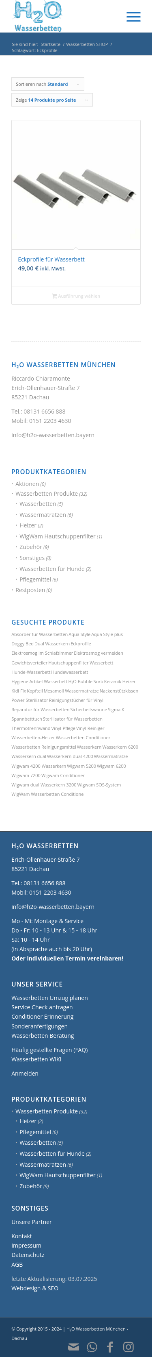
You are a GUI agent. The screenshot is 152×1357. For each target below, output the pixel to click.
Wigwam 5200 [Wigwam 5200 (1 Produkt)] (81, 766)
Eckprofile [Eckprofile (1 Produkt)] (81, 643)
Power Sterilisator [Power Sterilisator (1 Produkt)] (29, 700)
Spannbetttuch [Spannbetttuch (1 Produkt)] (26, 719)
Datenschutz (27, 1255)
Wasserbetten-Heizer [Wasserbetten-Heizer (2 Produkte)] (33, 737)
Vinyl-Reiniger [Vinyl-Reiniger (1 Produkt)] (90, 728)
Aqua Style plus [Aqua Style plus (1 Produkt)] (107, 634)
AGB (17, 1264)
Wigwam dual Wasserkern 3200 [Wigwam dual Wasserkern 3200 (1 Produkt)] (43, 785)
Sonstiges (32, 558)
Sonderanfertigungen (39, 1026)
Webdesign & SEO (34, 1288)
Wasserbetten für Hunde (52, 569)
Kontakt (21, 1236)
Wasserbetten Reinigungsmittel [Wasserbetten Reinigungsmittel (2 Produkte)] (43, 747)
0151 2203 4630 (50, 421)
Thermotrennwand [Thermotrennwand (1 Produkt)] (30, 728)
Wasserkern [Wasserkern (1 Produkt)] (89, 747)
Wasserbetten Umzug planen (49, 998)
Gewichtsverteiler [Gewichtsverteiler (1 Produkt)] (29, 663)
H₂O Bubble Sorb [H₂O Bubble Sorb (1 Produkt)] (85, 681)
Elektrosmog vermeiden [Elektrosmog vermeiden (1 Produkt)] (98, 653)
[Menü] (129, 16)
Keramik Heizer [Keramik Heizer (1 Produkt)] (120, 681)
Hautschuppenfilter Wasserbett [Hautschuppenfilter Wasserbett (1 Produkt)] (80, 663)
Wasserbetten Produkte (46, 493)
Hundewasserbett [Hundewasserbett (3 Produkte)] (69, 672)
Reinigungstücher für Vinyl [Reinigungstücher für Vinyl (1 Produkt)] (76, 700)
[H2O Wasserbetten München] (63, 16)
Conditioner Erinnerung (42, 1016)
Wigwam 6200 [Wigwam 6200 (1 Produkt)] (111, 766)
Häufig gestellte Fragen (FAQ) (49, 1050)
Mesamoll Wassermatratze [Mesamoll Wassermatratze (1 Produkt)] (71, 691)
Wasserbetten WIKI (36, 1059)
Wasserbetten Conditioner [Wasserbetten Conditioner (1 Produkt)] (83, 737)
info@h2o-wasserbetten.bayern (52, 435)
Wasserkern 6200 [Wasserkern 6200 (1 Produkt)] (120, 747)
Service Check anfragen (42, 1007)
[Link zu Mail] (74, 1347)
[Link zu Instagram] (128, 1347)
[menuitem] (129, 16)
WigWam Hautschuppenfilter (57, 536)
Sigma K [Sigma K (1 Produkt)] (116, 709)
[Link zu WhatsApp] (92, 1347)
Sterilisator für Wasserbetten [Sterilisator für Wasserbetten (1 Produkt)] (73, 719)
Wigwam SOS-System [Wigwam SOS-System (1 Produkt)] (99, 785)
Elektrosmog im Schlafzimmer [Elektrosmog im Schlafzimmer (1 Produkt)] (42, 653)
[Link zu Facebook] (110, 1347)
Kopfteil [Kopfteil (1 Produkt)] (35, 691)
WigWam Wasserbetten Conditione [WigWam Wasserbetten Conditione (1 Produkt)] (47, 794)
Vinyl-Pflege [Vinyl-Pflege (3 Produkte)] (63, 728)
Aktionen (27, 484)
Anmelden (25, 1073)
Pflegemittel (35, 579)
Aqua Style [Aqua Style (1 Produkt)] (79, 634)
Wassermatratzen (42, 514)
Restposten (30, 590)
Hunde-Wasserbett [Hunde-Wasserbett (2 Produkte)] (30, 672)
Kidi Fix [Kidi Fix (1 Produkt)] (18, 691)
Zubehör (30, 547)
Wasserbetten (37, 504)
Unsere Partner (31, 1222)
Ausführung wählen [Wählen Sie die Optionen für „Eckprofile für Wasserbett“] (76, 296)
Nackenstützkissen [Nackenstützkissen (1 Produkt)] (119, 691)
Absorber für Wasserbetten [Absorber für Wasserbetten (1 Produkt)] (39, 634)
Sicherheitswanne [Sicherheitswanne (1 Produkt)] (88, 709)
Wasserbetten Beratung (42, 1035)
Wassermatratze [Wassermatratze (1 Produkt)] (111, 756)
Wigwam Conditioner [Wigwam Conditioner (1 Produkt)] (63, 775)
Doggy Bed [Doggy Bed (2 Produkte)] (22, 643)
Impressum (26, 1245)
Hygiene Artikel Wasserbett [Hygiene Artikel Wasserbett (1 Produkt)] (39, 681)
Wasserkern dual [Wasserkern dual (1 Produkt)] (28, 756)
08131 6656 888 (44, 411)
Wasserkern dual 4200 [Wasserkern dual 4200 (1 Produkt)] (70, 756)
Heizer (27, 525)
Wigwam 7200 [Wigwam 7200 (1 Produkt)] (26, 775)
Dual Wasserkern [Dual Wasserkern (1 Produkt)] (52, 643)
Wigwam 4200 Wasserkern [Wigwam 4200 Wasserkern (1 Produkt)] (38, 766)
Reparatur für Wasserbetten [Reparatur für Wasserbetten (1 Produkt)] (40, 709)
